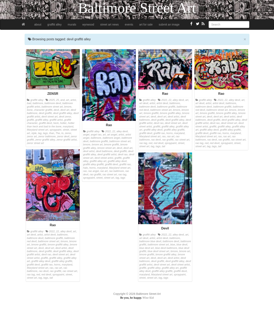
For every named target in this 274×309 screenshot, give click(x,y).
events (129, 24)
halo (85, 167)
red (150, 143)
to (62, 133)
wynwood (88, 24)
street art (109, 177)
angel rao (96, 134)
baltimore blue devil (150, 241)
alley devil (122, 131)
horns (92, 167)
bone (30, 110)
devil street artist (104, 158)
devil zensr (65, 116)
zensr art (32, 136)
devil (56, 110)
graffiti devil (45, 123)
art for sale (146, 24)
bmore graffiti (111, 144)
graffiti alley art (98, 161)
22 (113, 131)
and (62, 100)
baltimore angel (111, 137)
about (37, 24)
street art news (109, 24)
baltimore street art (52, 106)
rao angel (93, 171)
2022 (108, 131)
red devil (158, 143)
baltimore (38, 103)
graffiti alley (54, 24)
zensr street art (35, 143)
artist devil (162, 103)
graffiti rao (125, 164)
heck (56, 123)
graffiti (30, 119)
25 (57, 100)
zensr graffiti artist (66, 139)
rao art (103, 171)
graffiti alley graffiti (93, 164)
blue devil (181, 244)
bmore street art (106, 148)
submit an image (169, 24)
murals (72, 24)
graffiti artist (56, 119)
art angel (112, 134)
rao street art (109, 174)
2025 (52, 100)
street (66, 129)
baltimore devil (53, 103)
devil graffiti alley (62, 113)
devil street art (49, 116)
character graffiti (43, 110)
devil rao (123, 154)
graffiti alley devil (117, 161)
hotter (63, 123)
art (67, 100)
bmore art (97, 144)
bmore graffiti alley (170, 113)
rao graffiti (95, 174)
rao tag (122, 174)
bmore (67, 106)
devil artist (89, 151)
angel (86, 134)
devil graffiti (45, 113)
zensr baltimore (47, 136)
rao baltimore (116, 171)
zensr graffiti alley (45, 139)
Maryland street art (37, 129)
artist (73, 100)
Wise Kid (148, 297)
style (34, 133)
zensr (68, 133)
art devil (143, 103)
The (57, 133)
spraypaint (55, 129)
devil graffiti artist (106, 154)
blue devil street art (158, 251)
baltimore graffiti (99, 141)
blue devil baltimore (166, 248)
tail (163, 146)
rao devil (156, 139)
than (51, 133)
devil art (64, 110)
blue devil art (146, 248)
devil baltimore (104, 151)
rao (85, 171)
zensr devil (63, 136)
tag (40, 133)
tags (45, 133)
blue (172, 244)
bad (29, 103)
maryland (68, 126)
